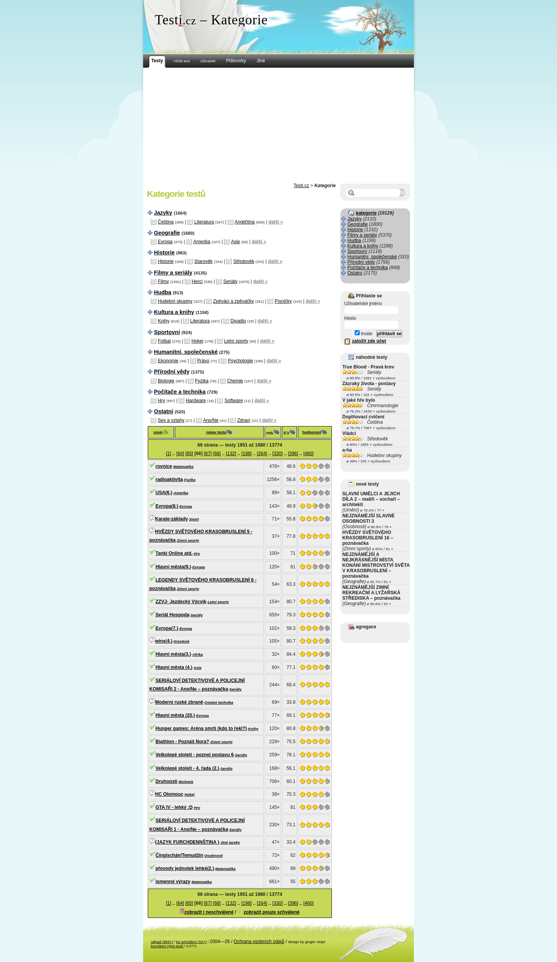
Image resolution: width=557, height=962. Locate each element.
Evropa (165, 241)
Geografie (167, 233)
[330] (277, 453)
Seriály (230, 281)
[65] (189, 453)
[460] (308, 453)
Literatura (204, 222)
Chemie (235, 381)
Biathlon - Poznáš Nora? (182, 741)
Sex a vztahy (171, 420)
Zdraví (243, 420)
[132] (231, 453)
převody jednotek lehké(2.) (184, 868)
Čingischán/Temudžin (179, 855)
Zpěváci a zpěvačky (233, 301)
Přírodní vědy (172, 371)
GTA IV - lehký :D (174, 807)
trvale (363, 333)
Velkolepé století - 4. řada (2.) (187, 768)
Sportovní (167, 332)
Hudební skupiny (175, 301)
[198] (246, 453)
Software (233, 400)
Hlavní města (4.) (173, 667)
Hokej (197, 341)
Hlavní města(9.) (173, 567)
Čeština (166, 222)
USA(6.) (163, 492)
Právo (203, 360)
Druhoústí (166, 781)
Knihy (163, 321)
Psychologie (240, 360)
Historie (164, 252)
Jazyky (163, 213)
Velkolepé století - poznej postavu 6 (194, 754)
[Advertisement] (278, 126)
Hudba (162, 292)
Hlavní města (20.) (175, 715)
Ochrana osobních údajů (259, 941)
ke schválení (191, 942)
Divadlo (238, 321)
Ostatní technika (218, 702)
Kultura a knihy (174, 312)
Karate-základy (171, 519)
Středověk (243, 261)
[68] (217, 453)
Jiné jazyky (230, 842)
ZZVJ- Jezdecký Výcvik (180, 601)
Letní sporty (236, 341)
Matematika (183, 466)
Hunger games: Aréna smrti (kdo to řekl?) (201, 728)
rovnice (163, 466)
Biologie (166, 381)
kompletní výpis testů (167, 946)
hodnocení (311, 432)
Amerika (201, 241)
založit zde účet (369, 341)
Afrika (197, 654)
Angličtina (245, 222)
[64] (180, 453)
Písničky (283, 301)
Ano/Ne (211, 420)
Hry (161, 400)
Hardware (196, 400)
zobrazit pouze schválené (272, 912)
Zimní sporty (188, 540)
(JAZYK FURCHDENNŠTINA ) (187, 842)
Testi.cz (301, 185)
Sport (194, 519)
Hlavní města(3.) (173, 654)
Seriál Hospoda (172, 614)
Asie (235, 241)
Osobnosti (213, 855)
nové (158, 432)
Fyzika (201, 381)
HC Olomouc (169, 794)
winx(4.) (164, 641)
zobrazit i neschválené (208, 912)
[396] (293, 453)
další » (275, 222)
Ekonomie (168, 360)
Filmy (163, 281)
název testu (216, 432)
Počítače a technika (180, 392)
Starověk (203, 261)
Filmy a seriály (173, 272)
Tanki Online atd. (174, 553)
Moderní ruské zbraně (179, 702)
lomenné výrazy (172, 881)
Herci (197, 281)
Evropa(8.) (166, 506)
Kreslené (182, 641)
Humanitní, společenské (186, 352)
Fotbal (164, 341)
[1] (168, 453)
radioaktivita (169, 479)
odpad (162, 942)
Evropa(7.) (166, 628)
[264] (262, 453)
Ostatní (163, 411)
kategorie (366, 213)
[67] (208, 453)
